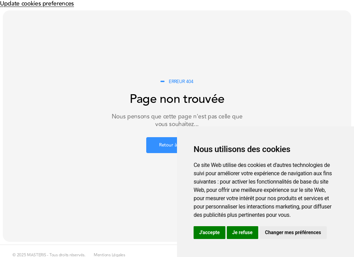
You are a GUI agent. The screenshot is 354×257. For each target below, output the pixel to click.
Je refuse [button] (242, 232)
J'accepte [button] (209, 232)
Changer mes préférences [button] (293, 232)
